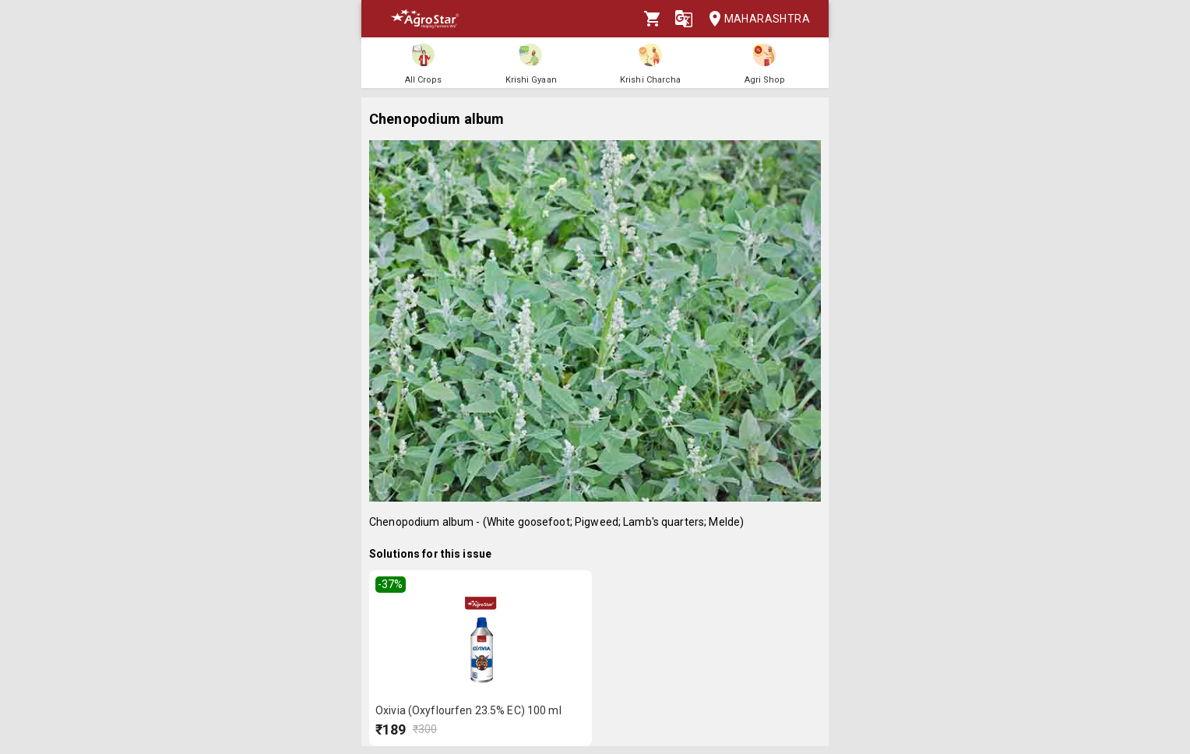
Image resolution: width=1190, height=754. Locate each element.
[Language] (683, 18)
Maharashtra (754, 19)
